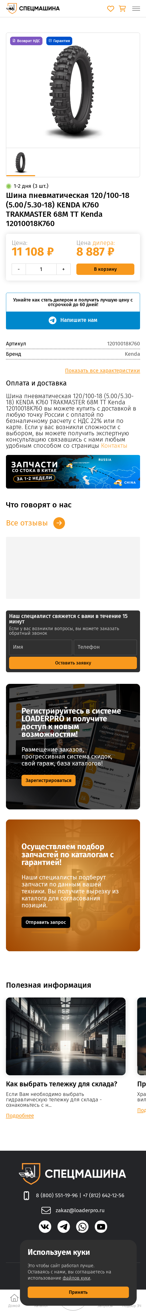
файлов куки (76, 1278)
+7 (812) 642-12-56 (103, 1195)
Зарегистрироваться (48, 780)
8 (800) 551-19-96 (57, 1195)
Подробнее (20, 1115)
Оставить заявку (73, 663)
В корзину (105, 269)
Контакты (114, 445)
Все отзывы (27, 523)
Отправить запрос (46, 922)
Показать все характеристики (102, 370)
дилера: (104, 242)
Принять (78, 1292)
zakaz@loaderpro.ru (80, 1210)
